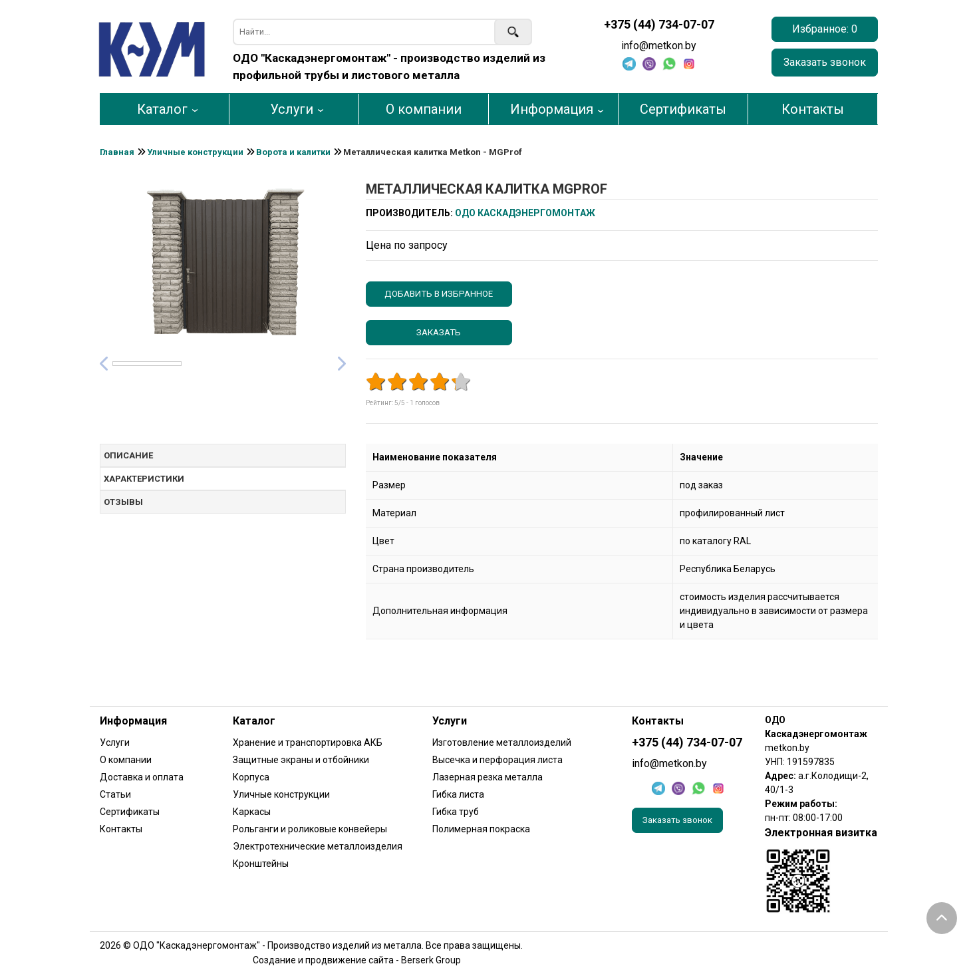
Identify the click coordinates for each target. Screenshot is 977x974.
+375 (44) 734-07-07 (659, 24)
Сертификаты (683, 109)
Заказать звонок (824, 62)
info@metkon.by (658, 45)
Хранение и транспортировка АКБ (307, 742)
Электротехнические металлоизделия (317, 846)
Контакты (812, 109)
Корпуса (251, 777)
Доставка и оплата (142, 777)
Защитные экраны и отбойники (301, 759)
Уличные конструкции (281, 794)
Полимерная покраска (481, 829)
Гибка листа (458, 794)
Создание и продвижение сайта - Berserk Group (357, 960)
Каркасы (252, 811)
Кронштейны (261, 863)
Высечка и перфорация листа (497, 759)
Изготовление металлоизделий (501, 742)
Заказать (438, 332)
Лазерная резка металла (487, 777)
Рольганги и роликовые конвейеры (310, 829)
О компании (424, 109)
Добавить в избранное (438, 294)
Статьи (115, 794)
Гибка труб (455, 811)
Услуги (291, 109)
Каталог (162, 109)
